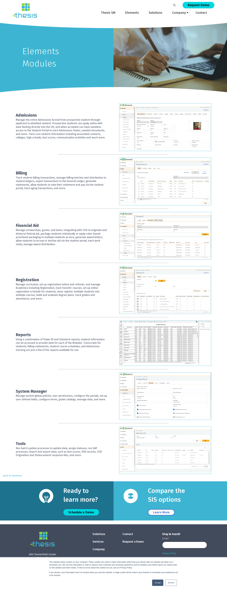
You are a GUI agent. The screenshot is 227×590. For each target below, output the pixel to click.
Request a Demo (133, 541)
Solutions (155, 13)
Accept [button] (158, 583)
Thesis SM (108, 13)
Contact (201, 13)
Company (179, 13)
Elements (132, 13)
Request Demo (198, 5)
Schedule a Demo (81, 512)
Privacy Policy (169, 553)
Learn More (161, 512)
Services (98, 541)
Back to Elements (12, 475)
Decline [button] (171, 583)
